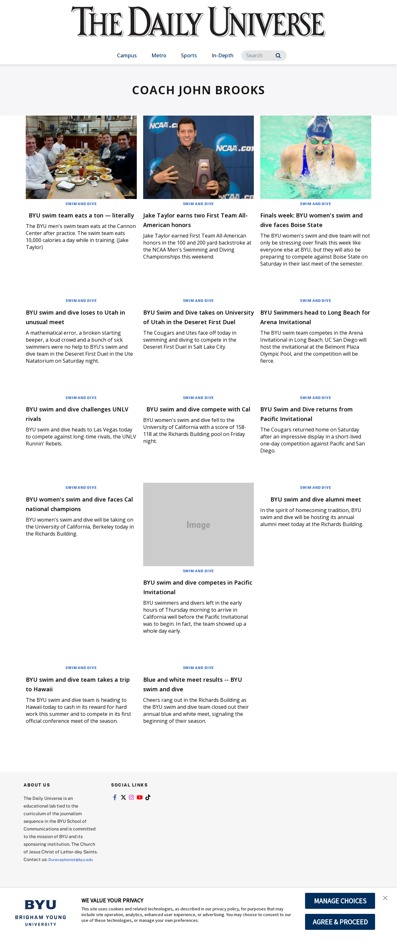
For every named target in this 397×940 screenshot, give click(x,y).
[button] (386, 899)
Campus (127, 55)
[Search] (264, 55)
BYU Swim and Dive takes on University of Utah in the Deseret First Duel (196, 330)
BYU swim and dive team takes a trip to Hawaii (72, 693)
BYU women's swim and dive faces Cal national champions (80, 513)
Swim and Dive (81, 203)
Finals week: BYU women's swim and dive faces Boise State (309, 224)
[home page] (198, 28)
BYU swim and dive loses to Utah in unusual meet (76, 326)
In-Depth (222, 55)
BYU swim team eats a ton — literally (80, 219)
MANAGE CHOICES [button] (340, 900)
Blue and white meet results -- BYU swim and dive (196, 693)
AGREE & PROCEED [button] (340, 921)
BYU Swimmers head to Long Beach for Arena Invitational (314, 326)
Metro (158, 55)
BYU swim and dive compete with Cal (196, 423)
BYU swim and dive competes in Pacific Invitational (198, 596)
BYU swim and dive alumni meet (309, 513)
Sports (189, 55)
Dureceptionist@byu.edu (49, 876)
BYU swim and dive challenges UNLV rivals (68, 423)
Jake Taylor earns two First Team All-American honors (193, 219)
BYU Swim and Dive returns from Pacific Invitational (311, 423)
